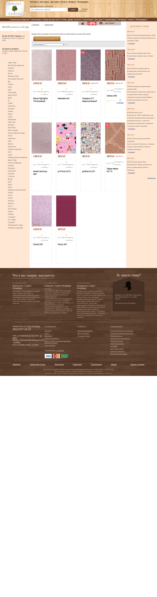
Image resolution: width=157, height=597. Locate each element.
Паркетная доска (37, 364)
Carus (10, 206)
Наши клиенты (50, 345)
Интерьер (122, 20)
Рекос (10, 114)
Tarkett (10, 111)
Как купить (44, 2)
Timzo (10, 136)
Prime (10, 195)
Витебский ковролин (16, 65)
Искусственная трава (16, 133)
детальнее (131, 43)
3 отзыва (120, 101)
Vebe (10, 87)
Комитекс (11, 106)
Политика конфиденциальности (121, 333)
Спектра (11, 176)
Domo (10, 74)
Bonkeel (11, 125)
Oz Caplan (12, 220)
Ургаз (10, 187)
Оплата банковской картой (120, 338)
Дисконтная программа (118, 354)
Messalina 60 (63, 98)
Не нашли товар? (84, 336)
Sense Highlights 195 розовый (40, 99)
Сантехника (88, 20)
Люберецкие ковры (15, 225)
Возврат (72, 2)
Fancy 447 (62, 244)
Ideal (10, 90)
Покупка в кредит (116, 341)
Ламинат (17, 364)
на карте (17, 342)
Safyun (10, 212)
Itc (9, 101)
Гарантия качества (117, 344)
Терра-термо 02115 (112, 170)
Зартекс (11, 71)
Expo (10, 182)
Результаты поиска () (47, 38)
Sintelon (11, 68)
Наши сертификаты (52, 338)
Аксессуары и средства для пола (45, 20)
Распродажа (82, 2)
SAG (9, 152)
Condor (10, 84)
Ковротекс (12, 147)
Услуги (131, 20)
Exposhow (12, 171)
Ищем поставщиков (117, 351)
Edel (9, 141)
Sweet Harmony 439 (40, 172)
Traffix (10, 103)
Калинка (11, 109)
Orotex (10, 193)
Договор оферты (116, 336)
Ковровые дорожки (15, 228)
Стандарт (11, 217)
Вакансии (48, 336)
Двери (114, 364)
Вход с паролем (83, 333)
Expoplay (11, 168)
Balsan (10, 144)
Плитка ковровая (14, 163)
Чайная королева (15, 149)
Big (9, 82)
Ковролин (77, 364)
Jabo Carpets (13, 130)
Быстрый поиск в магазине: (42, 6)
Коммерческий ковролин (17, 157)
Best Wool (12, 128)
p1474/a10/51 (64, 171)
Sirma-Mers (12, 209)
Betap (10, 179)
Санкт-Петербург (33, 326)
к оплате (60, 350)
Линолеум (59, 364)
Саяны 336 (112, 96)
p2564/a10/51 (88, 171)
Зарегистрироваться (85, 331)
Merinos (11, 203)
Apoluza (11, 201)
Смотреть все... (151, 178)
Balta (10, 98)
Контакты (34, 2)
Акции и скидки (137, 364)
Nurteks (11, 166)
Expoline (11, 174)
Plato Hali (11, 122)
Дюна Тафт (12, 160)
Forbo (10, 117)
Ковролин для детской (17, 190)
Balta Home (12, 95)
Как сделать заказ (116, 349)
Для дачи (99, 20)
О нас (47, 333)
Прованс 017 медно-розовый (89, 99)
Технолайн (12, 92)
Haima (10, 198)
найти (73, 9)
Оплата (63, 2)
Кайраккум (12, 120)
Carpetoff (11, 222)
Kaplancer (12, 138)
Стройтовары (110, 20)
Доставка (55, 2)
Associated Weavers (15, 79)
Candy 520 (38, 244)
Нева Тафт (12, 63)
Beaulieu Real (13, 76)
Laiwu (10, 155)
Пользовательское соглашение (121, 331)
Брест (10, 185)
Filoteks (11, 214)
